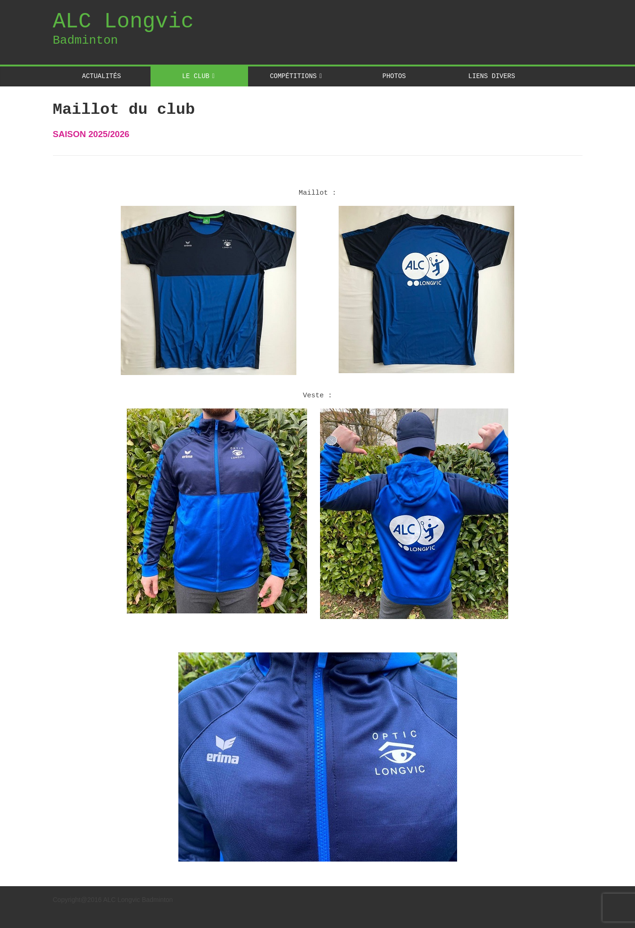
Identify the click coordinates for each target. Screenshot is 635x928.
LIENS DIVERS (491, 76)
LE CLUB (195, 76)
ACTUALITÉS (101, 76)
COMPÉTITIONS (293, 76)
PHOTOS (394, 76)
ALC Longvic (123, 21)
